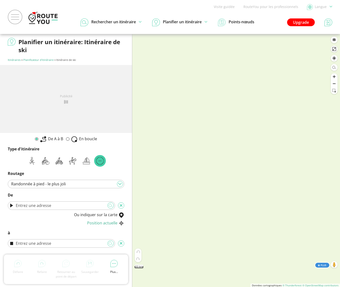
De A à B (51, 139)
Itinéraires (14, 60)
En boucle (84, 139)
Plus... (114, 267)
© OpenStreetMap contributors (320, 285)
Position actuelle (105, 223)
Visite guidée (224, 6)
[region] (236, 160)
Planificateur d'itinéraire (38, 60)
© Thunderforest (292, 285)
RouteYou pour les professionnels (270, 6)
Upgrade (301, 22)
